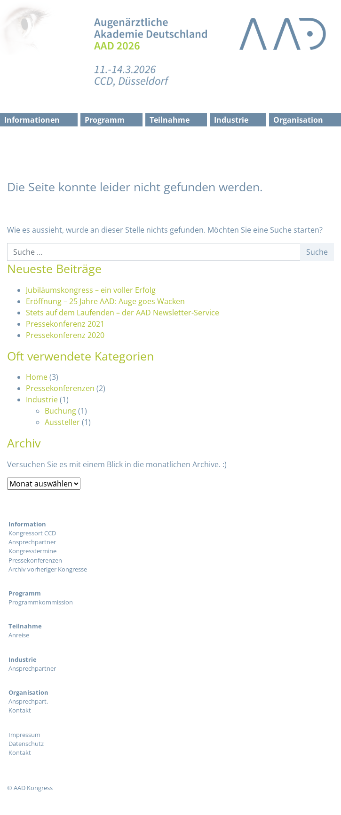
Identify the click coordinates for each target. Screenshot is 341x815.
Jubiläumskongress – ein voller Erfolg (91, 290)
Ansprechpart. (28, 701)
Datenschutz (26, 743)
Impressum (24, 734)
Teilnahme (170, 120)
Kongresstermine (32, 551)
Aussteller (62, 422)
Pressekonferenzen (60, 388)
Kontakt (19, 710)
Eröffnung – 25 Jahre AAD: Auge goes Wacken (105, 301)
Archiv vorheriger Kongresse (47, 569)
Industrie (231, 120)
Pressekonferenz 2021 (65, 324)
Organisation (298, 120)
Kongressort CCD (32, 533)
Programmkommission (40, 602)
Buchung (60, 411)
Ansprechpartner (32, 542)
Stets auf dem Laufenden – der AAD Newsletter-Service (122, 312)
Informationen (32, 120)
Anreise (18, 635)
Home (37, 377)
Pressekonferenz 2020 (65, 335)
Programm (105, 120)
